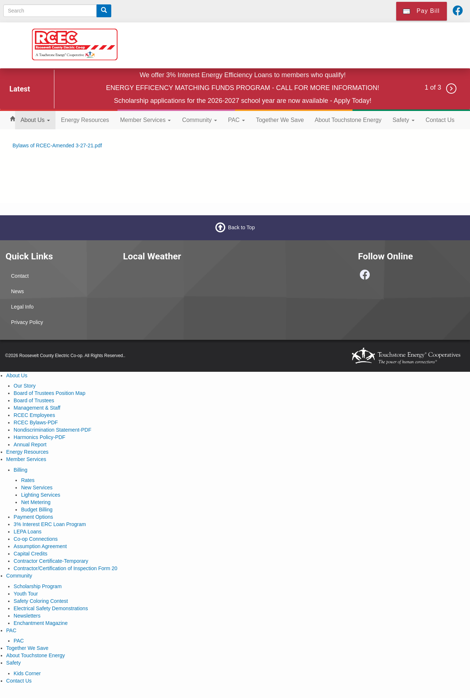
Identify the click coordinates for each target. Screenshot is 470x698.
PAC (236, 120)
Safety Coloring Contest (41, 601)
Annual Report (30, 444)
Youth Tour (26, 594)
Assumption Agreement (40, 546)
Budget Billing (37, 509)
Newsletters (27, 616)
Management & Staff (37, 408)
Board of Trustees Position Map (49, 393)
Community (199, 120)
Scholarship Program (38, 586)
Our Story (25, 386)
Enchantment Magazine (41, 623)
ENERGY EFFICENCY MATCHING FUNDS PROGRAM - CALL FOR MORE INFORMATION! (242, 87)
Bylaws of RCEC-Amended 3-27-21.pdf (57, 145)
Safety (404, 120)
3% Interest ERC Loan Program (50, 524)
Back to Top (241, 227)
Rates (28, 480)
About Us (35, 120)
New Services (37, 487)
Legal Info (22, 307)
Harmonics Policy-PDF (39, 437)
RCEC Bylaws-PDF (36, 422)
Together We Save (280, 120)
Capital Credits (30, 554)
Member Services (145, 120)
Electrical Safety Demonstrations (51, 608)
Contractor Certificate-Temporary (51, 561)
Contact (20, 276)
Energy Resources (85, 120)
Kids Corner (27, 673)
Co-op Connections (36, 539)
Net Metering (35, 502)
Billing (20, 470)
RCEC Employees (34, 415)
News (17, 291)
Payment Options (33, 517)
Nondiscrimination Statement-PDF (52, 430)
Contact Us (440, 120)
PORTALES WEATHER (176, 296)
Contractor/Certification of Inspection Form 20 (65, 568)
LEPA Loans (27, 532)
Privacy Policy (27, 322)
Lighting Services (40, 495)
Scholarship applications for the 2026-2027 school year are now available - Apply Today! (242, 100)
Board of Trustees (34, 400)
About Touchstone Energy (348, 120)
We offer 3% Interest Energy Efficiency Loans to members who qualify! (243, 75)
